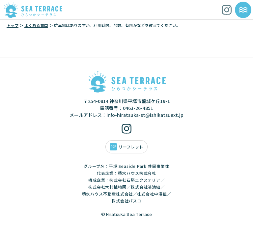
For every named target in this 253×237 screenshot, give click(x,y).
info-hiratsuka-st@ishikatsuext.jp (144, 115)
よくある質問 (36, 25)
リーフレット (131, 146)
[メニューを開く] (243, 10)
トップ (12, 25)
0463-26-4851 (138, 108)
